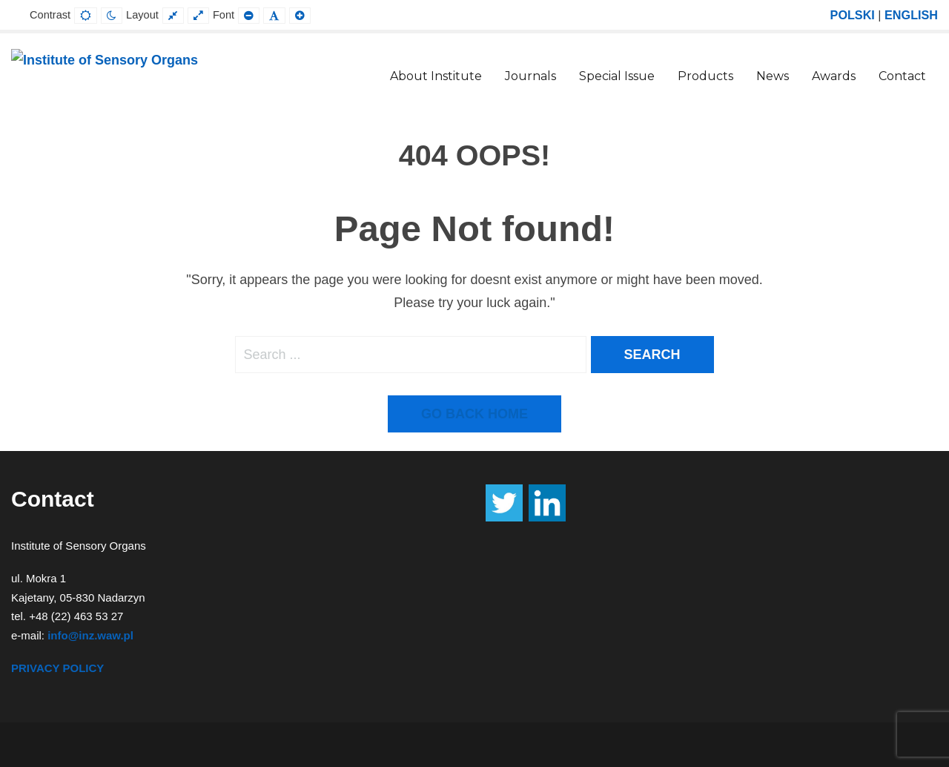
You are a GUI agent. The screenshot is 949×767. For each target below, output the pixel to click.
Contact (902, 76)
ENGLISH (911, 15)
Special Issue (617, 76)
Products (705, 76)
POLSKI (852, 15)
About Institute (436, 76)
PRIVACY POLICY (57, 668)
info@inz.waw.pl (90, 635)
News (772, 76)
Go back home (474, 413)
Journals (530, 76)
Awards (834, 76)
